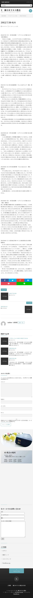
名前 (2, 399)
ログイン (4, 550)
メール (3, 406)
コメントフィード (6, 559)
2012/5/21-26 (12, 358)
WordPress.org (6, 563)
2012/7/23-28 (12, 293)
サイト (2, 412)
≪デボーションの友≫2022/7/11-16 (18, 338)
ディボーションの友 (13, 26)
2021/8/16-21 (12, 348)
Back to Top (16, 571)
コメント (3, 381)
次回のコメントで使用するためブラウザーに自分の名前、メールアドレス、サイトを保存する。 (16, 421)
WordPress (16, 594)
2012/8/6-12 (4, 306)
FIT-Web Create (19, 592)
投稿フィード (5, 555)
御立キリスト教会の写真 (19, 585)
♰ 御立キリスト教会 (10, 10)
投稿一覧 (21, 322)
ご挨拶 (9, 585)
